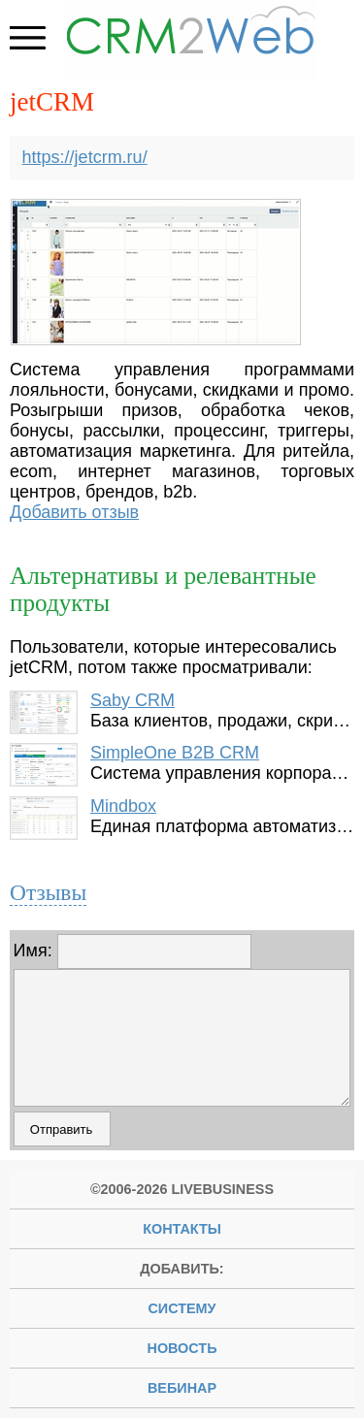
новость (182, 1348)
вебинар (182, 1388)
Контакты (182, 1229)
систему (181, 1308)
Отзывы (48, 892)
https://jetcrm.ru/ (85, 157)
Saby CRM (132, 700)
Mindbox (123, 806)
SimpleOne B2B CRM (174, 752)
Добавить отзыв (74, 512)
